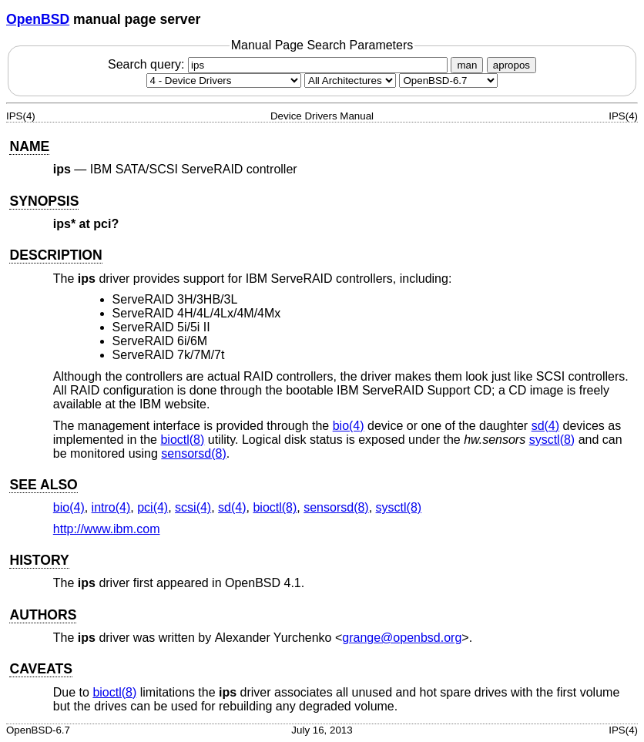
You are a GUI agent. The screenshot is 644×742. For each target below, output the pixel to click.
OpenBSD (37, 19)
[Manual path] (448, 80)
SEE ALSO (43, 484)
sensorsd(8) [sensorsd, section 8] (193, 453)
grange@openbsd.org (401, 637)
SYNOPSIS (44, 201)
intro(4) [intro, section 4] (111, 507)
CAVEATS (40, 669)
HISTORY (39, 560)
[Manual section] (223, 80)
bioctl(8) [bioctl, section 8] (182, 439)
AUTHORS (42, 615)
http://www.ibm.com (106, 529)
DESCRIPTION (55, 255)
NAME (29, 146)
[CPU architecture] (350, 80)
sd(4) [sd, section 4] (545, 425)
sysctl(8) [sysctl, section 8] (552, 439)
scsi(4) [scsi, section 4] (193, 507)
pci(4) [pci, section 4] (152, 507)
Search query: (279, 64)
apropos (511, 65)
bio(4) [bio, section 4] (348, 425)
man (467, 65)
